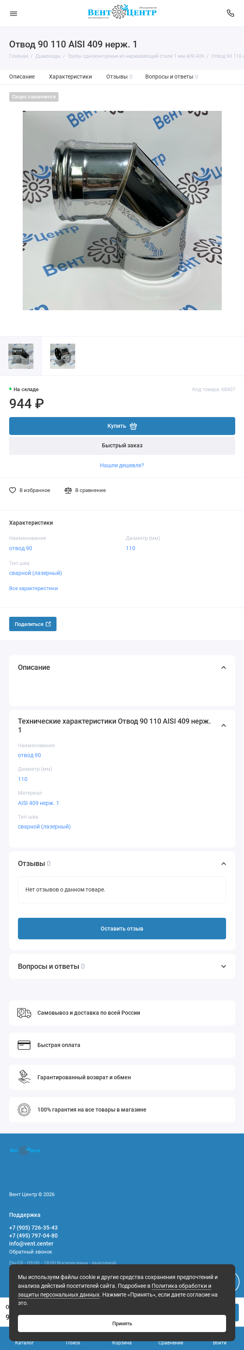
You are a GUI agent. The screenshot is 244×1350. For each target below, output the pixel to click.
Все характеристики (33, 588)
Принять (122, 1323)
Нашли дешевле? (122, 465)
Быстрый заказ (122, 445)
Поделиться (33, 624)
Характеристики (70, 76)
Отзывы (119, 76)
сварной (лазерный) (35, 573)
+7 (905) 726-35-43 (33, 1227)
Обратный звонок (30, 1252)
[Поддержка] (230, 13)
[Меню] (13, 13)
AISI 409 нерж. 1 (38, 803)
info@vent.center (31, 1243)
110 (130, 548)
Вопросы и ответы (172, 76)
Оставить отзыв (122, 928)
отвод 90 (20, 548)
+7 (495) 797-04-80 (33, 1235)
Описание (22, 76)
